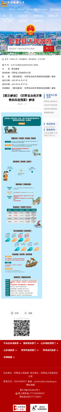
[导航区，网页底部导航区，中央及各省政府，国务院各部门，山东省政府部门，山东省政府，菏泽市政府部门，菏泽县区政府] (30, 350)
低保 (35, 54)
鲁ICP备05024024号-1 (30, 390)
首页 (6, 59)
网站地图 (30, 385)
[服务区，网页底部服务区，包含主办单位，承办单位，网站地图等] (30, 388)
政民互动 (23, 20)
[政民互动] (22, 21)
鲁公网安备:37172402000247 (30, 393)
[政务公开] (53, 16)
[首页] (7, 16)
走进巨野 (23, 16)
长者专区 (29, 9)
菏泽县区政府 (49, 350)
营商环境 (43, 54)
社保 (25, 54)
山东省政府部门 (48, 343)
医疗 (30, 54)
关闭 (30, 313)
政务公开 (53, 16)
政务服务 (7, 20)
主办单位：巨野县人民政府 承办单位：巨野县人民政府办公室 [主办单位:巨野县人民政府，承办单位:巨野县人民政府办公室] (30, 374)
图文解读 (32, 59)
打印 (17, 313)
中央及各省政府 (11, 343)
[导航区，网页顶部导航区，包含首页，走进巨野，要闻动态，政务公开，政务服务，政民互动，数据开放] (30, 19)
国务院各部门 (29, 343)
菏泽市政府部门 (28, 350)
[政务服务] (7, 21)
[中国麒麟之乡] (12, 4)
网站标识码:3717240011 (30, 397)
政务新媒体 (43, 9)
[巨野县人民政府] (30, 40)
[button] (11, 343)
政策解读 (23, 59)
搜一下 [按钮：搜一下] (49, 48)
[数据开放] (38, 21)
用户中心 (12, 9)
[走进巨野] (22, 16)
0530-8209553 (49, 127)
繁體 (36, 9)
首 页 (7, 16)
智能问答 (21, 9)
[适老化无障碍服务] (39, 408)
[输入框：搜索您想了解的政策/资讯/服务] (25, 49)
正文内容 (41, 59)
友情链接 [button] (8, 357)
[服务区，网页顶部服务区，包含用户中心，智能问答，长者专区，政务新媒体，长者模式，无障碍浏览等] (34, 9)
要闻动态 (38, 16)
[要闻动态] (38, 16)
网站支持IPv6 (55, 9)
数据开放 (38, 20)
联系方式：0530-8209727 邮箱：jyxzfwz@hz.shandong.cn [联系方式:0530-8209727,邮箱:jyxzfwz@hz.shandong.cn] (30, 381)
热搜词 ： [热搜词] (16, 54)
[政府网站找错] (19, 408)
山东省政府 (9, 350)
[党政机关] (30, 368)
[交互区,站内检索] (31, 49)
